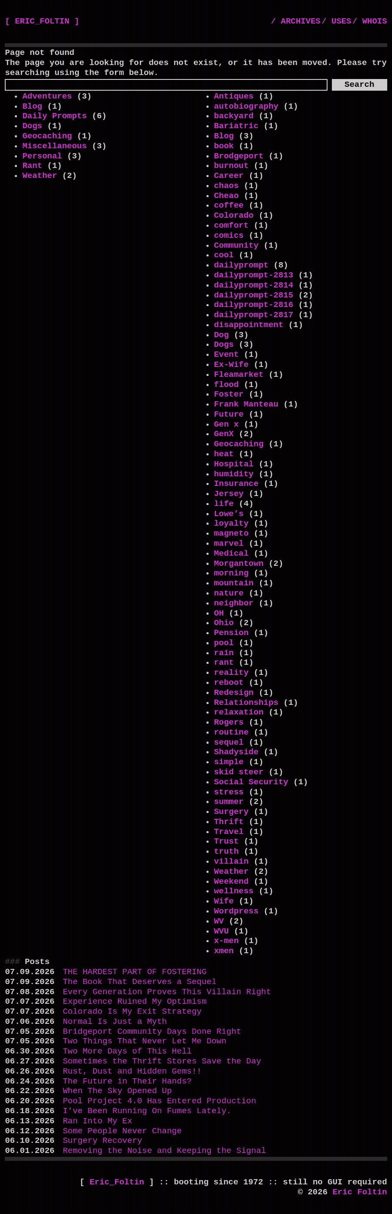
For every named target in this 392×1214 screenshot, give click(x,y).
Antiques (233, 96)
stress (228, 792)
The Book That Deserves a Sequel (139, 982)
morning (231, 573)
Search (359, 84)
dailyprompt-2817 (253, 315)
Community (236, 245)
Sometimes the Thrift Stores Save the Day (162, 1061)
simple (228, 762)
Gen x (226, 424)
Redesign (233, 693)
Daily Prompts (54, 116)
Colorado (233, 215)
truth (226, 851)
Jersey (228, 494)
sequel (228, 742)
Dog (221, 335)
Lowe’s (228, 514)
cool (224, 255)
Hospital (233, 464)
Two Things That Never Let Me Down (144, 1041)
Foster (228, 394)
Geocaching (47, 136)
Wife (224, 901)
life (224, 504)
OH (219, 613)
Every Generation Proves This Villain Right (167, 992)
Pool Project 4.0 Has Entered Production (159, 1101)
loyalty (231, 523)
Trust (226, 841)
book (224, 146)
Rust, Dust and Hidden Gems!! (132, 1071)
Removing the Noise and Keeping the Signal (164, 1151)
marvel (228, 543)
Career (228, 176)
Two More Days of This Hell (127, 1051)
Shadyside (236, 752)
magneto (231, 533)
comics (228, 235)
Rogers (228, 722)
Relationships (246, 703)
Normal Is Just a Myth (115, 1021)
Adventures (47, 96)
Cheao (226, 196)
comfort (231, 225)
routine (231, 732)
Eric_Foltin (119, 1182)
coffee (228, 205)
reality (231, 672)
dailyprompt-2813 (253, 275)
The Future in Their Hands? (127, 1081)
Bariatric (236, 126)
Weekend (231, 881)
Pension (231, 633)
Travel (228, 832)
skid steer (239, 772)
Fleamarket (239, 375)
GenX (224, 434)
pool (224, 643)
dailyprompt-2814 (253, 285)
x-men (226, 941)
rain (224, 653)
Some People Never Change (122, 1131)
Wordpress (236, 911)
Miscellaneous (54, 146)
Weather (39, 176)
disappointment (248, 325)
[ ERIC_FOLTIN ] (42, 21)
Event (226, 354)
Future (228, 414)
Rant (32, 166)
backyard (233, 116)
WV (219, 921)
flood (226, 385)
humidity (233, 474)
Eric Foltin (359, 1192)
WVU (221, 931)
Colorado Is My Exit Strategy (132, 1011)
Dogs (32, 126)
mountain (233, 583)
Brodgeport (239, 156)
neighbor (233, 603)
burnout (231, 166)
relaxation (239, 712)
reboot (228, 682)
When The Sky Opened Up (117, 1091)
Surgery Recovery (102, 1141)
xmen (224, 951)
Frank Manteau (246, 404)
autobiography (246, 106)
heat (224, 454)
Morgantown (239, 563)
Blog (32, 106)
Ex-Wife (231, 364)
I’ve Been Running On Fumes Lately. (147, 1111)
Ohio (224, 623)
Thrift (228, 822)
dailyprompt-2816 (253, 305)
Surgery (231, 812)
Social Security (251, 782)
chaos (226, 186)
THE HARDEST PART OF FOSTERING (134, 972)
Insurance (236, 484)
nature (228, 593)
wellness (233, 891)
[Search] (166, 85)
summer (228, 802)
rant (224, 662)
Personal (42, 156)
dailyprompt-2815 (253, 295)
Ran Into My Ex (97, 1121)
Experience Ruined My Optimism (134, 1001)
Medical (231, 553)
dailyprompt (241, 265)
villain (231, 861)
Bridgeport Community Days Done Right (152, 1031)
